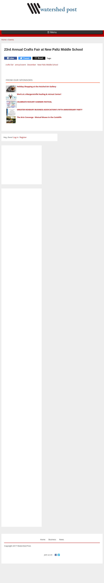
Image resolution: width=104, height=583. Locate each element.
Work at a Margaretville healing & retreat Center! (39, 94)
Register (23, 137)
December (31, 64)
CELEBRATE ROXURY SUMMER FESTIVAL (34, 102)
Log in (15, 137)
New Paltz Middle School (47, 64)
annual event (20, 64)
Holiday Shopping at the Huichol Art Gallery (36, 86)
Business (52, 539)
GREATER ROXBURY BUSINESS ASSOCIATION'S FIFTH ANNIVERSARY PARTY (49, 109)
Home (4, 39)
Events (11, 39)
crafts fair (10, 64)
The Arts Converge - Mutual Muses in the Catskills (39, 117)
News (61, 539)
